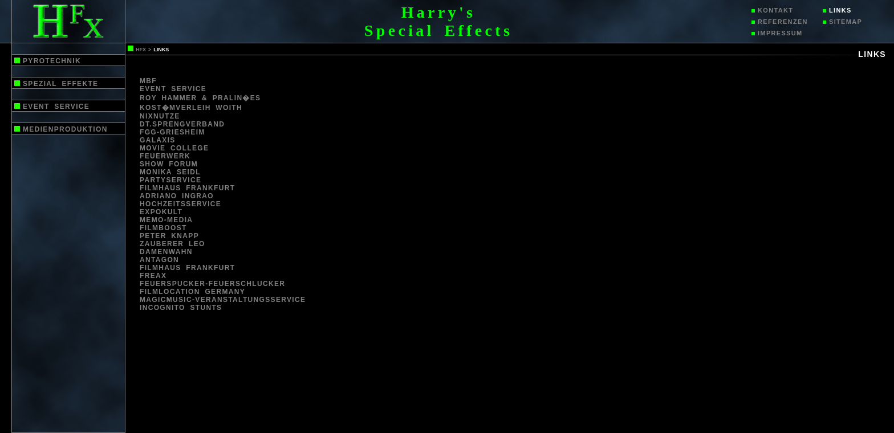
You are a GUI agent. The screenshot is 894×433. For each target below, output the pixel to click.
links (840, 10)
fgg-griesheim (172, 132)
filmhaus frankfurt (187, 188)
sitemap (845, 21)
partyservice (170, 180)
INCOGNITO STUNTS (181, 308)
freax (153, 276)
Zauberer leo (172, 244)
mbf (148, 81)
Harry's (438, 12)
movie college (174, 148)
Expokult (161, 212)
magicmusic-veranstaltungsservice (223, 300)
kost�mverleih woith (191, 108)
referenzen (783, 21)
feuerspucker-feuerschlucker (212, 284)
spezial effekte (60, 84)
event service (56, 107)
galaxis (158, 140)
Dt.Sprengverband (182, 124)
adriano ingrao (177, 196)
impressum (780, 33)
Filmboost (163, 228)
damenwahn (166, 252)
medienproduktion (65, 129)
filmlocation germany (192, 292)
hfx (141, 49)
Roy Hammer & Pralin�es (200, 98)
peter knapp (169, 236)
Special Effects (438, 30)
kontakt (775, 10)
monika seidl (170, 172)
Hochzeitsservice (180, 204)
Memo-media (166, 220)
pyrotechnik (52, 61)
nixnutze (160, 116)
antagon (159, 260)
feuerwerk (165, 156)
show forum (169, 164)
